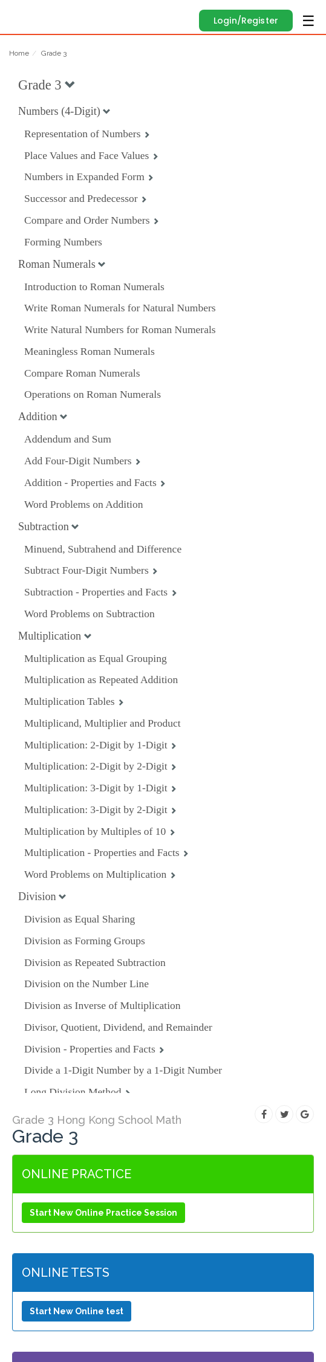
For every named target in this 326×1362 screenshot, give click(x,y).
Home (19, 53)
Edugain (20, 13)
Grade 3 (54, 53)
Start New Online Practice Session (103, 1213)
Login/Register (246, 21)
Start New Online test (76, 1311)
